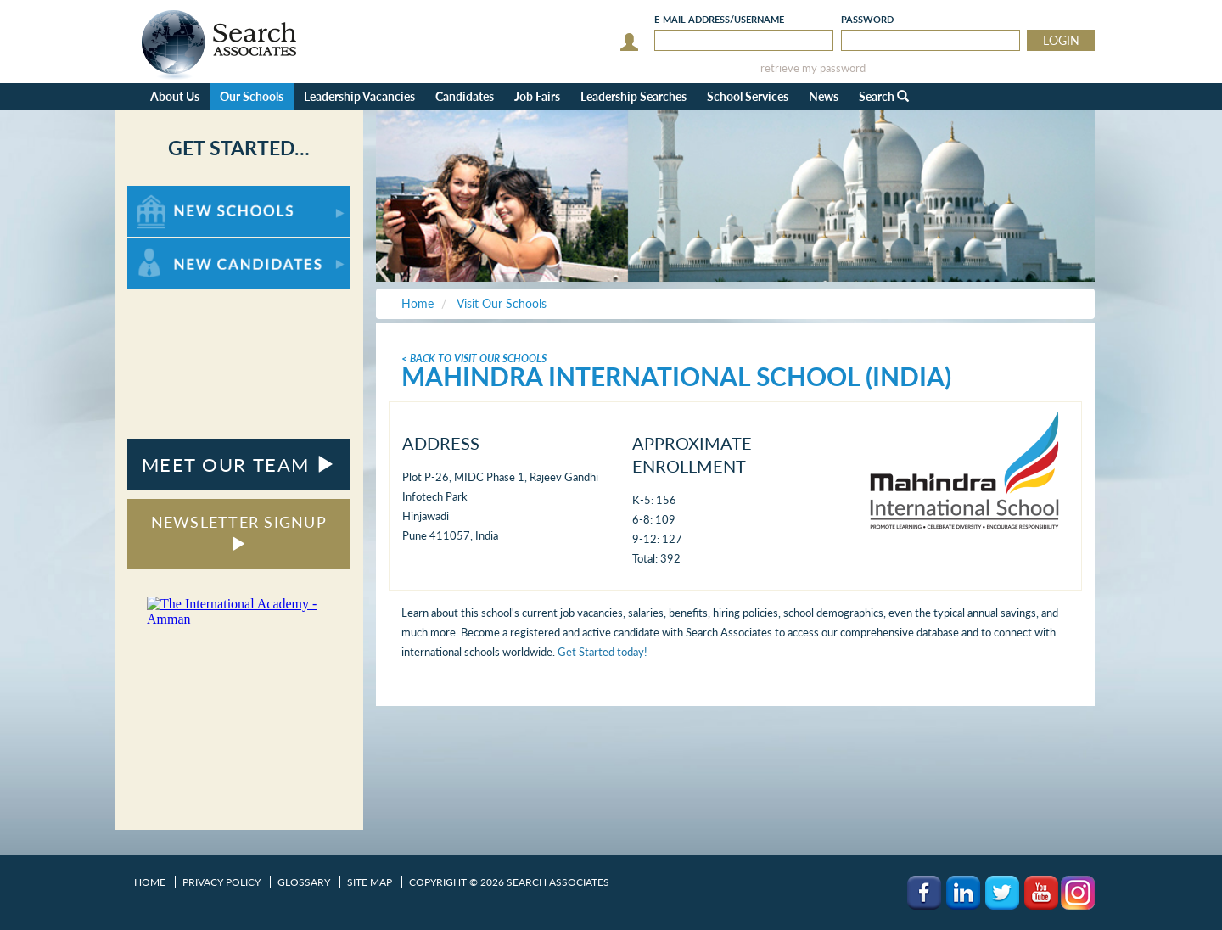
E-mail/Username (719, 19)
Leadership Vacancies (359, 96)
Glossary (303, 882)
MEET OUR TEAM (239, 464)
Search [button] (884, 96)
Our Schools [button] (251, 96)
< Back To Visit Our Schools (474, 358)
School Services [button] (747, 96)
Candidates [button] (464, 96)
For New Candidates (180, 245)
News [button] (823, 96)
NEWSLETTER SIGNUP (239, 532)
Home (149, 882)
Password (867, 19)
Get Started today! (602, 651)
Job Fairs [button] (537, 96)
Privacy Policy (221, 882)
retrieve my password (813, 68)
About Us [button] (174, 96)
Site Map (369, 882)
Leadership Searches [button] (633, 96)
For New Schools (171, 194)
